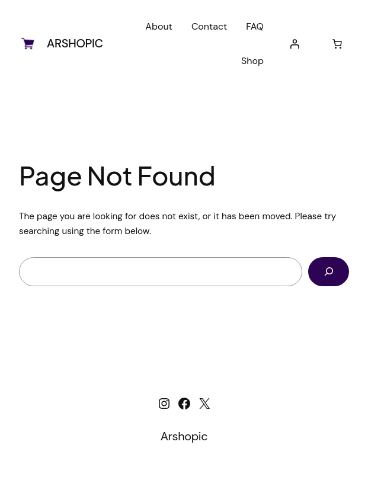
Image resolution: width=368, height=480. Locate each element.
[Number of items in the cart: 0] (337, 44)
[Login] (294, 44)
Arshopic (75, 43)
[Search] (328, 271)
